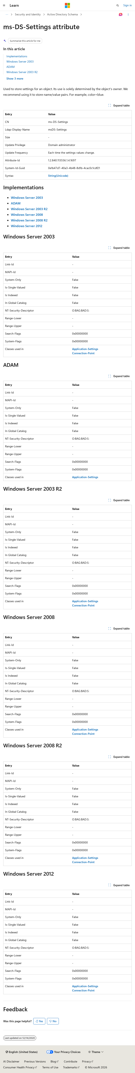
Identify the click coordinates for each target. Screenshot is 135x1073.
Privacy (86, 1061)
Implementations (16, 56)
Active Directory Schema (62, 14)
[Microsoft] (67, 5)
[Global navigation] (4, 5)
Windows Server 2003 (20, 61)
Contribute (70, 1061)
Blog (53, 1061)
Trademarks (70, 1067)
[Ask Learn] (121, 14)
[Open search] (118, 5)
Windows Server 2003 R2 (22, 72)
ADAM (10, 67)
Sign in (127, 5)
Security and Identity (28, 14)
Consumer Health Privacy (18, 1067)
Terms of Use (50, 1067)
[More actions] (128, 14)
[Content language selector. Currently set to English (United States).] (21, 1052)
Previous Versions (35, 1061)
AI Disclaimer (11, 1061)
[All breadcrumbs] (6, 14)
